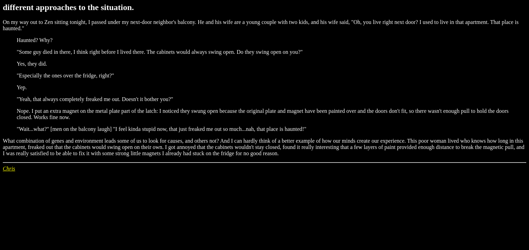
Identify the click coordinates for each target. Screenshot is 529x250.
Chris (9, 169)
